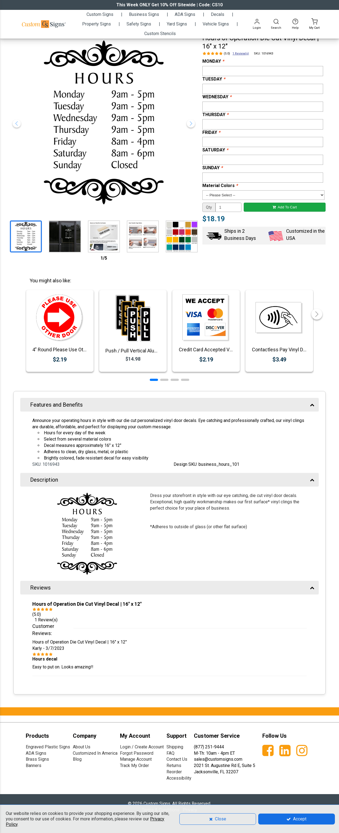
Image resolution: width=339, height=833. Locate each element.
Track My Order (134, 765)
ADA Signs (36, 753)
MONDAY (213, 61)
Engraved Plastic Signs (48, 746)
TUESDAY (213, 79)
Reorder (174, 771)
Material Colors (220, 185)
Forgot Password (136, 753)
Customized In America (95, 753)
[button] (154, 380)
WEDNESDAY (216, 96)
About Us (81, 746)
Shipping (174, 746)
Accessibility (178, 778)
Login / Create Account (142, 746)
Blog (77, 759)
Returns (173, 765)
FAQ (170, 753)
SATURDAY (215, 150)
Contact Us (176, 759)
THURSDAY (215, 114)
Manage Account (136, 759)
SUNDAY (212, 167)
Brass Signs (37, 759)
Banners (33, 765)
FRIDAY (211, 132)
